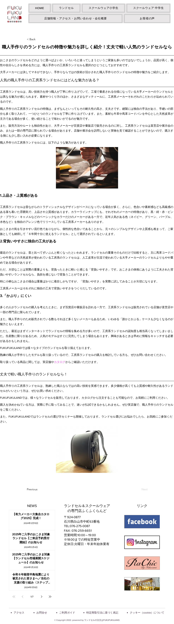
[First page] (14, 596)
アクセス (19, 612)
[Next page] (41, 596)
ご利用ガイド (67, 612)
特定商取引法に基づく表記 (102, 612)
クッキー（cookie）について (147, 612)
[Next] (139, 489)
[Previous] (38, 489)
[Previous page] (22, 596)
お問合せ (41, 612)
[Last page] (50, 596)
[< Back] (38, 39)
